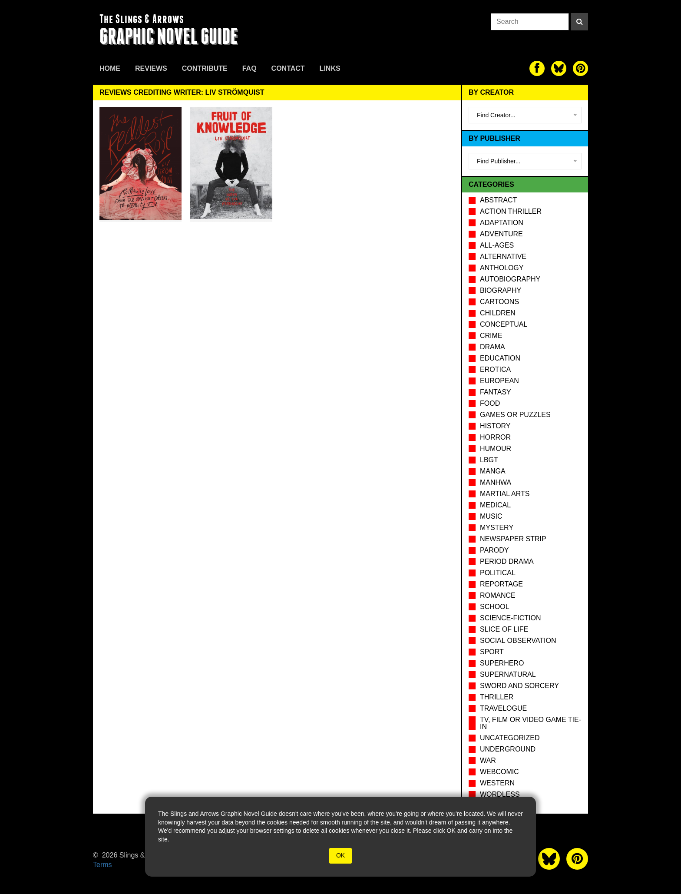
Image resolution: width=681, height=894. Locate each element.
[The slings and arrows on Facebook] (537, 68)
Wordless (500, 794)
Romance (498, 595)
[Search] (579, 21)
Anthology (501, 268)
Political (498, 572)
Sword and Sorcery (519, 685)
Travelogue (503, 708)
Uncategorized (509, 738)
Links (330, 68)
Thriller (496, 697)
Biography (500, 290)
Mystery (496, 527)
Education (500, 358)
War (488, 760)
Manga (493, 471)
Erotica (495, 369)
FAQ (249, 68)
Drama (492, 347)
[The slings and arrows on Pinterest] (580, 68)
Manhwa (495, 482)
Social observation (518, 640)
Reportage (501, 584)
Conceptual (503, 324)
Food (490, 403)
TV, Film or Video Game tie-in (530, 723)
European (499, 380)
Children (498, 313)
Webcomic (499, 771)
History (495, 426)
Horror (495, 437)
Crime (491, 335)
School (494, 606)
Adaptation (501, 222)
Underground (508, 749)
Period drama (507, 561)
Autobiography (510, 279)
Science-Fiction (510, 618)
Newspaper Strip (513, 539)
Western (497, 783)
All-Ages (497, 245)
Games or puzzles (515, 414)
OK (340, 855)
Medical (495, 505)
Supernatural (508, 674)
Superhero (502, 663)
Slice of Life (504, 629)
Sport (492, 652)
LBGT (489, 460)
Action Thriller (511, 211)
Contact (288, 68)
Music (491, 516)
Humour (495, 448)
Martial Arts (504, 493)
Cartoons (499, 301)
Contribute (205, 68)
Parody (494, 550)
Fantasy (495, 392)
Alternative (503, 256)
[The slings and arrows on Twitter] (558, 68)
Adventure (501, 234)
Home (109, 68)
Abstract (498, 200)
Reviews (151, 68)
